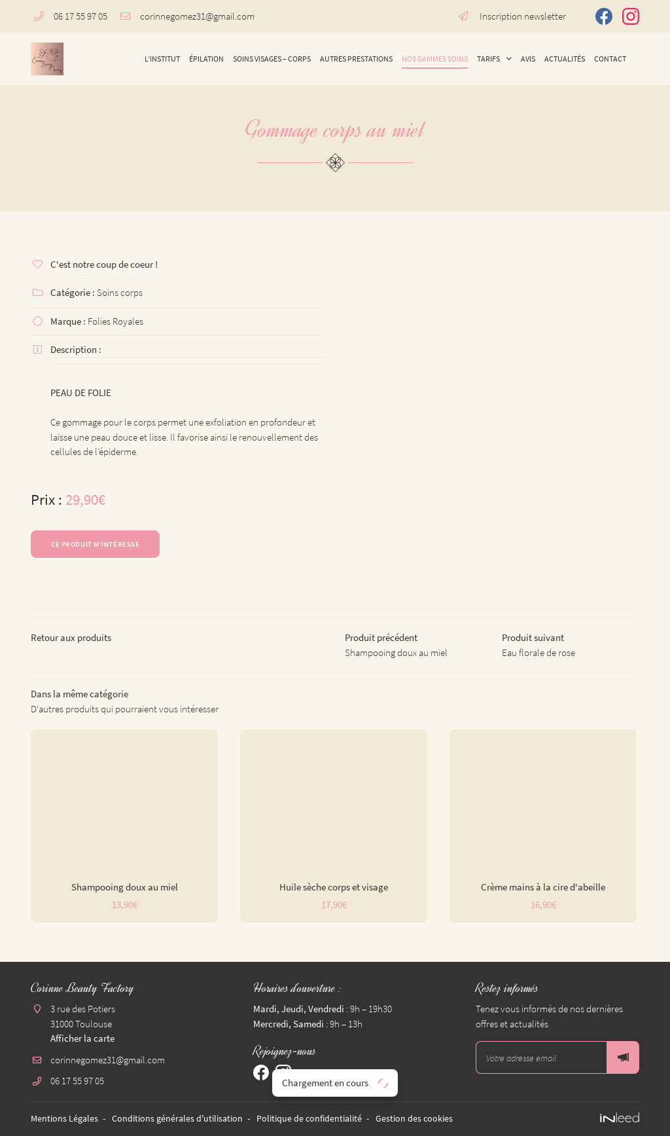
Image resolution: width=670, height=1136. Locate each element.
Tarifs (488, 59)
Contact (610, 59)
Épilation (206, 59)
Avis (528, 59)
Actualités (564, 59)
